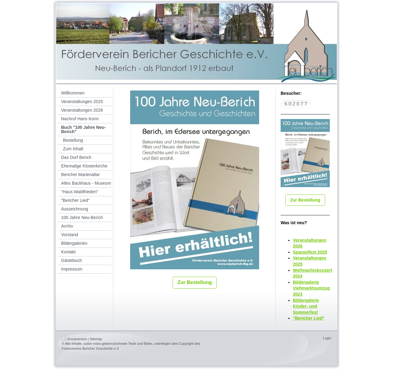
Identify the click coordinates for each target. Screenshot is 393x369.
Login (327, 338)
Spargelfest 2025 (310, 252)
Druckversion (74, 339)
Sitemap (96, 339)
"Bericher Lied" (309, 318)
